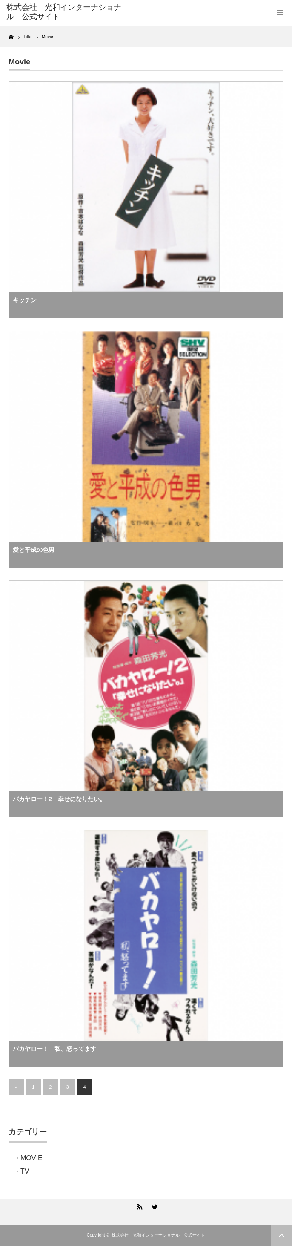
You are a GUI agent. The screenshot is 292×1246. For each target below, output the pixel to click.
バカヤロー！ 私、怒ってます (54, 1048)
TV (24, 1171)
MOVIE (31, 1158)
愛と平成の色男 (33, 549)
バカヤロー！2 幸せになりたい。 (59, 799)
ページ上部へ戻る (281, 1235)
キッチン (25, 300)
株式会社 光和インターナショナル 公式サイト (158, 1235)
